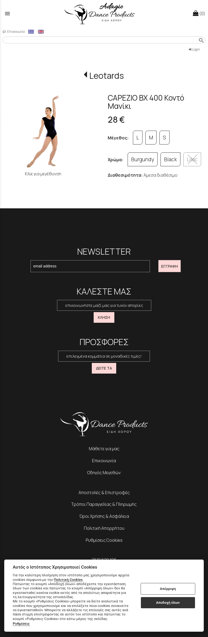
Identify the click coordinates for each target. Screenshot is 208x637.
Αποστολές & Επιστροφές (104, 492)
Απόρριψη (168, 589)
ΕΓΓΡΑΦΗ (169, 266)
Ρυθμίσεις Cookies (104, 540)
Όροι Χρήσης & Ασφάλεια (104, 516)
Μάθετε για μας (104, 449)
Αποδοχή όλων (168, 603)
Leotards (106, 75)
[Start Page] (104, 13)
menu (7, 13)
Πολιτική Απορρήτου (104, 528)
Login (194, 49)
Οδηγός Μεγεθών (104, 472)
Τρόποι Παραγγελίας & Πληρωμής (104, 504)
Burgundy (142, 159)
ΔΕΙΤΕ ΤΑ (104, 368)
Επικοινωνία (104, 461)
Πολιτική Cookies (68, 579)
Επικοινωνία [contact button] (14, 31)
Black (170, 159)
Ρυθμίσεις (21, 623)
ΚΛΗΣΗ (104, 317)
